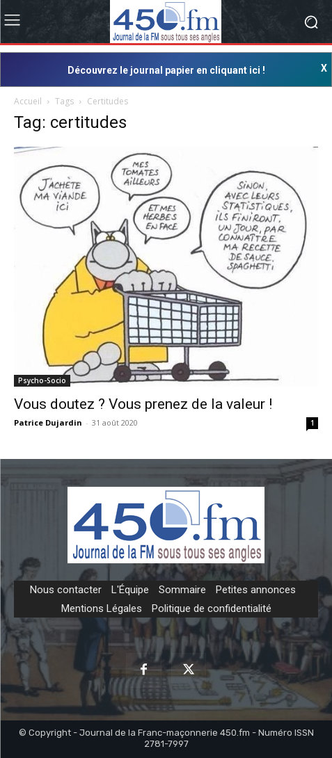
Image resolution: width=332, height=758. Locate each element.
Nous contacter (66, 589)
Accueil (28, 101)
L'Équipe (130, 589)
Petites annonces (256, 589)
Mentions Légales (101, 608)
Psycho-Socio (42, 380)
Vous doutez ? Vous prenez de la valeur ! (143, 404)
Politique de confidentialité (211, 608)
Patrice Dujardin (48, 422)
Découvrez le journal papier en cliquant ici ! (166, 70)
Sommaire (182, 589)
